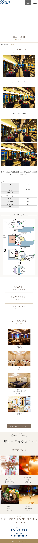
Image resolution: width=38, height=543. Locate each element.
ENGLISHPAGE (28, 2)
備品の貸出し (19, 288)
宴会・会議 (6, 44)
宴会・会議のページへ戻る (19, 426)
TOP (2, 44)
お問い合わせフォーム (19, 541)
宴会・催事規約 (19, 308)
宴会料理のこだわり (19, 298)
